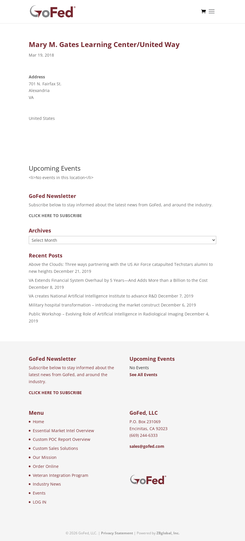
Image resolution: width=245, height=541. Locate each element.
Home (38, 421)
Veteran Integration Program (60, 475)
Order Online (46, 466)
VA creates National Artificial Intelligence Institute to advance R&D (93, 296)
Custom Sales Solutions (55, 448)
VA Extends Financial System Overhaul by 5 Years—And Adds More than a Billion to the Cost (118, 280)
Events (39, 493)
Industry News (47, 484)
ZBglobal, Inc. (167, 533)
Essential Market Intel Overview (63, 430)
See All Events (143, 374)
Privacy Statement (117, 533)
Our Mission (45, 457)
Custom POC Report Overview (61, 439)
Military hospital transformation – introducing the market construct (94, 305)
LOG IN (39, 502)
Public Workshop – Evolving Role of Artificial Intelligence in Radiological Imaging (106, 314)
